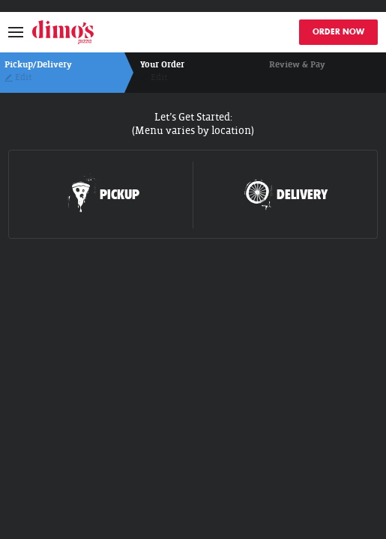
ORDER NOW (338, 32)
